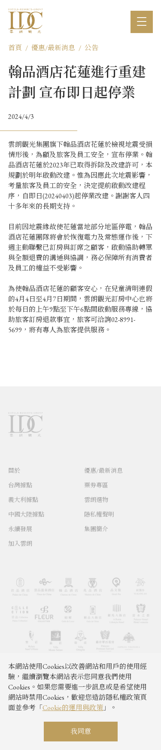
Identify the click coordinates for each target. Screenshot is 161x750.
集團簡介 (96, 539)
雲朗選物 (96, 509)
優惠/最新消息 (53, 47)
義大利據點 (23, 509)
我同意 (80, 731)
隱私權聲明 (99, 524)
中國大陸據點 (26, 524)
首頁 (15, 47)
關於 (14, 480)
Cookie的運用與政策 (73, 707)
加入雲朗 (20, 553)
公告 (91, 47)
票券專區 (96, 495)
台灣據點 (20, 495)
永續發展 (20, 539)
